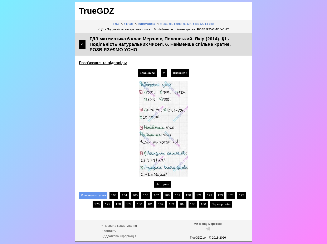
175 (241, 195)
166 (145, 195)
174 (230, 195)
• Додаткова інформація (119, 236)
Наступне (162, 184)
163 (113, 195)
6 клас (128, 23)
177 (107, 204)
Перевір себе (221, 204)
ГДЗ (116, 23)
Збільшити (147, 73)
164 (124, 195)
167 (156, 195)
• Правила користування (119, 225)
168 (167, 195)
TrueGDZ (96, 10)
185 (192, 204)
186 (203, 204)
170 (188, 195)
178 (118, 204)
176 (96, 204)
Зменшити (180, 73)
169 (177, 195)
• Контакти (109, 231)
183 (171, 204)
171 (198, 195)
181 (150, 204)
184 (182, 204)
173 (220, 195)
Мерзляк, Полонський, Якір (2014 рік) (187, 23)
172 (209, 195)
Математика (146, 23)
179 (128, 204)
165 (135, 195)
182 (160, 204)
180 (139, 204)
